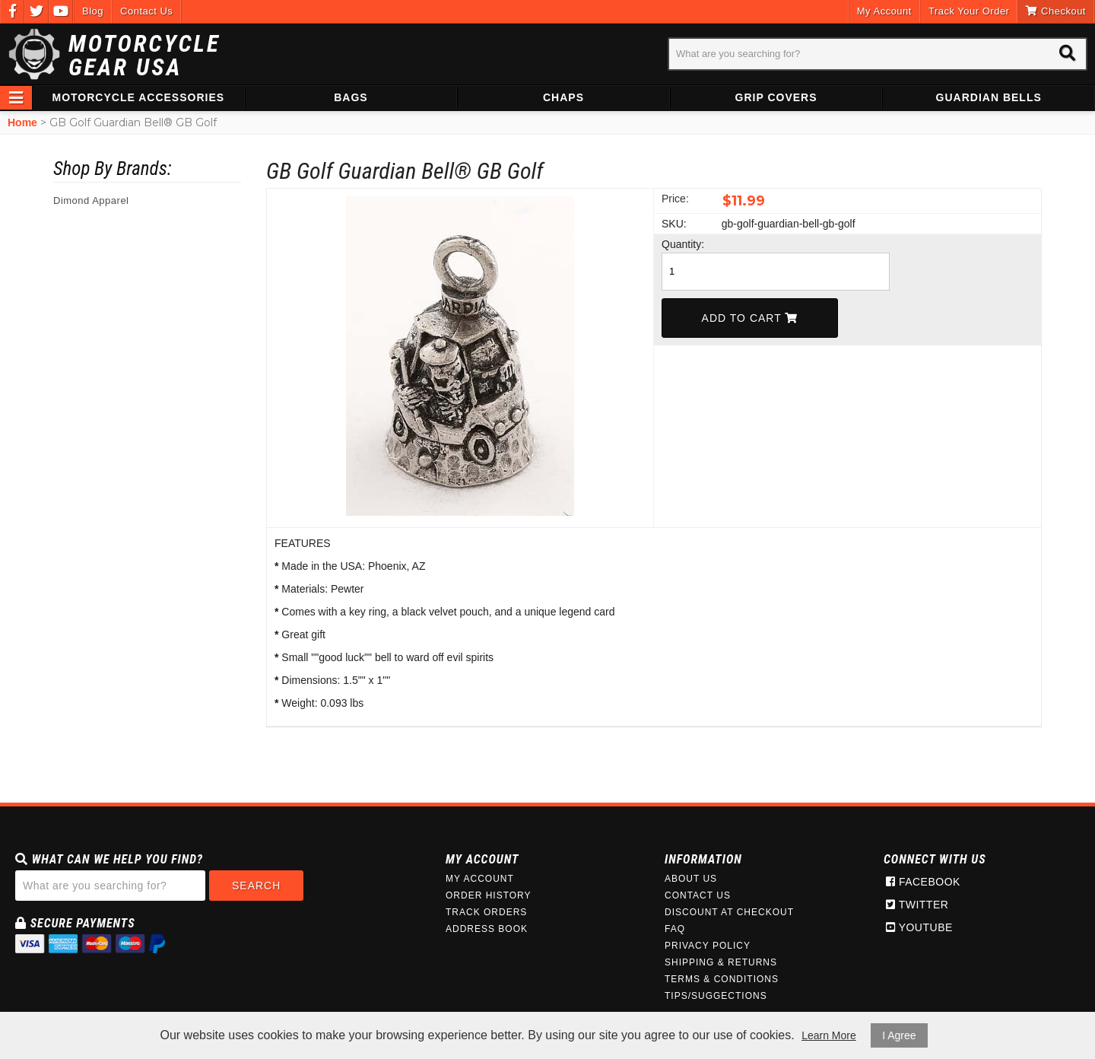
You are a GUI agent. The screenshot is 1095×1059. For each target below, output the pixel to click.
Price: (675, 198)
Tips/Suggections (716, 996)
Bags (350, 97)
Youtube (919, 927)
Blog (92, 11)
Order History (489, 895)
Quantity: (683, 244)
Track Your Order (969, 11)
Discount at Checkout (729, 912)
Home (22, 122)
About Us (691, 878)
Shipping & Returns (721, 962)
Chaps (563, 97)
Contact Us (146, 11)
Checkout (1056, 11)
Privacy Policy (708, 945)
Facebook (923, 882)
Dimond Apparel (91, 200)
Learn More (828, 1035)
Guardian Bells (989, 97)
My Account (884, 11)
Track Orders (486, 912)
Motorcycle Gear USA (144, 55)
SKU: (674, 224)
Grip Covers (776, 97)
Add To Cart (750, 318)
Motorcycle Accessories (138, 97)
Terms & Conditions (722, 979)
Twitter (917, 904)
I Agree (899, 1035)
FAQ (675, 929)
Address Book (487, 929)
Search (256, 885)
